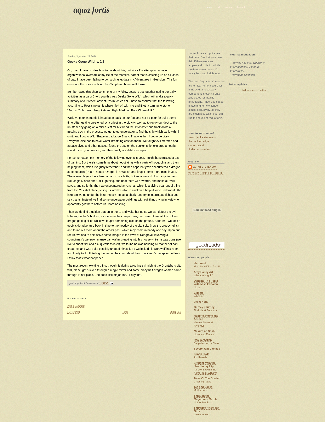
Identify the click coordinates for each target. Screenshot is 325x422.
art (218, 7)
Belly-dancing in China (206, 343)
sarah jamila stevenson (202, 137)
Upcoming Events (204, 334)
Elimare (199, 292)
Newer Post (73, 311)
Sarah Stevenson (205, 167)
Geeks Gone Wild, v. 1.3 (85, 61)
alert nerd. (200, 263)
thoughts (241, 7)
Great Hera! (201, 301)
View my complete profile (206, 173)
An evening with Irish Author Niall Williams (205, 371)
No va (197, 287)
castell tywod (196, 145)
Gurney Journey (204, 307)
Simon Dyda (201, 354)
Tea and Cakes (203, 386)
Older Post (175, 311)
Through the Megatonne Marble (205, 397)
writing (228, 7)
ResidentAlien (203, 339)
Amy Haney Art (203, 272)
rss (252, 7)
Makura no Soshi (204, 331)
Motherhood (200, 390)
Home (125, 311)
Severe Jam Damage (207, 348)
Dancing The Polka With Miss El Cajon (206, 282)
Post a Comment (76, 305)
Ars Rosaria (200, 357)
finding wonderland (199, 149)
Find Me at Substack (205, 310)
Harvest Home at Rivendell (203, 324)
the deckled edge (198, 141)
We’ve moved (201, 414)
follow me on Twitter (254, 90)
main (209, 7)
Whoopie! (199, 296)
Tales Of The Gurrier (207, 378)
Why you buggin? (203, 275)
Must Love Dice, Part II (207, 266)
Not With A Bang (203, 402)
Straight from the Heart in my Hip (205, 364)
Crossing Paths (202, 381)
